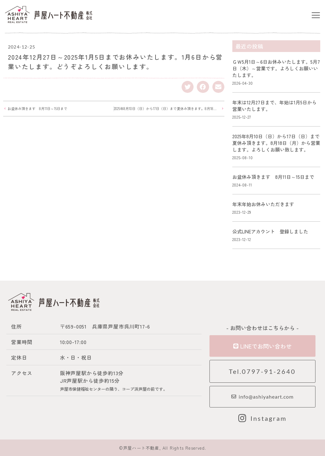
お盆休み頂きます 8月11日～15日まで (273, 176)
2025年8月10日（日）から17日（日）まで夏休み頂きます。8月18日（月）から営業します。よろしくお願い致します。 (276, 143)
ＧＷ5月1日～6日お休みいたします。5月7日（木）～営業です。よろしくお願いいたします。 (276, 68)
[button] (316, 16)
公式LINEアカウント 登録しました (270, 231)
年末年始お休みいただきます (263, 204)
